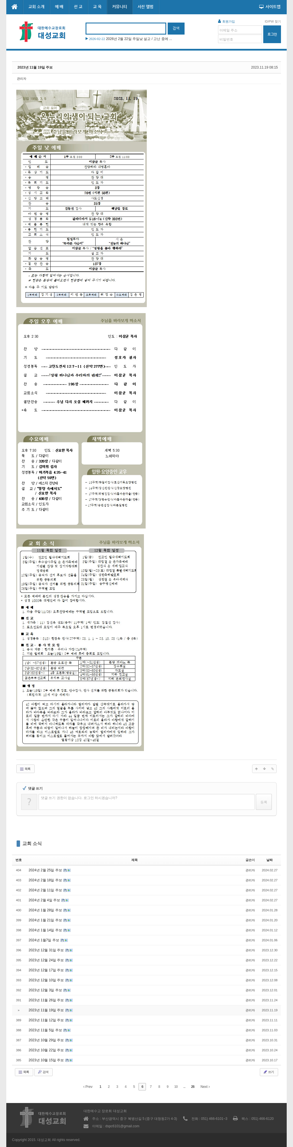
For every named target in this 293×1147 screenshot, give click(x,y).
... (184, 1087)
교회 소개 (36, 6)
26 (192, 1087)
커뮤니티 (119, 6)
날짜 (269, 860)
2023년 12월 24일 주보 (47, 960)
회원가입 (226, 21)
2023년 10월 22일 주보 (47, 1050)
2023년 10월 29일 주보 (47, 1040)
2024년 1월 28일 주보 (46, 910)
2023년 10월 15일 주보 (47, 1060)
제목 (134, 860)
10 (175, 1087)
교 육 (97, 6)
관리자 (21, 78)
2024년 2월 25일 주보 (46, 870)
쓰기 (268, 1072)
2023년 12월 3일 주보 (46, 990)
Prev (87, 1087)
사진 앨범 (146, 6)
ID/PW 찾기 (273, 21)
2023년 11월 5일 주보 (46, 1030)
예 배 (59, 6)
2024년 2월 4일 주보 (45, 900)
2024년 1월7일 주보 (44, 940)
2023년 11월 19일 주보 (35, 67)
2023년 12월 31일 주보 (47, 950)
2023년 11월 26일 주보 (47, 1000)
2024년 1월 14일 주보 (46, 930)
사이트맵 (269, 6)
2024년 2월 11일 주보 (46, 890)
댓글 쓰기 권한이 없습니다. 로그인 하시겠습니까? (79, 798)
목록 (24, 769)
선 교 (78, 6)
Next (205, 1087)
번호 (18, 860)
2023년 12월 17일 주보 (47, 970)
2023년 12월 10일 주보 (47, 980)
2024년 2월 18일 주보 (46, 880)
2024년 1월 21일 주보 (46, 920)
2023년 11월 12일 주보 (47, 1020)
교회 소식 (32, 843)
